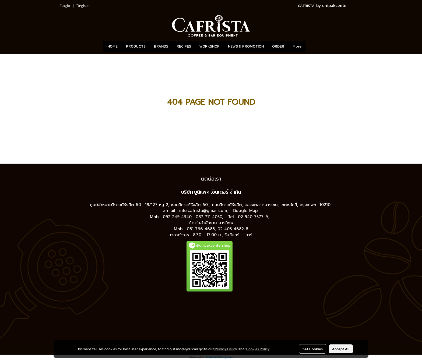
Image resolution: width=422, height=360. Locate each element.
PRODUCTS (136, 46)
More (297, 46)
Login (65, 5)
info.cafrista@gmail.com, (204, 211)
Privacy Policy (226, 348)
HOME (112, 46)
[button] (313, 46)
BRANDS (161, 46)
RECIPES (184, 46)
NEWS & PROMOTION (246, 46)
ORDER (278, 46)
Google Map (246, 211)
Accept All (341, 348)
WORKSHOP (209, 46)
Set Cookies (313, 348)
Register (83, 5)
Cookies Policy (257, 348)
